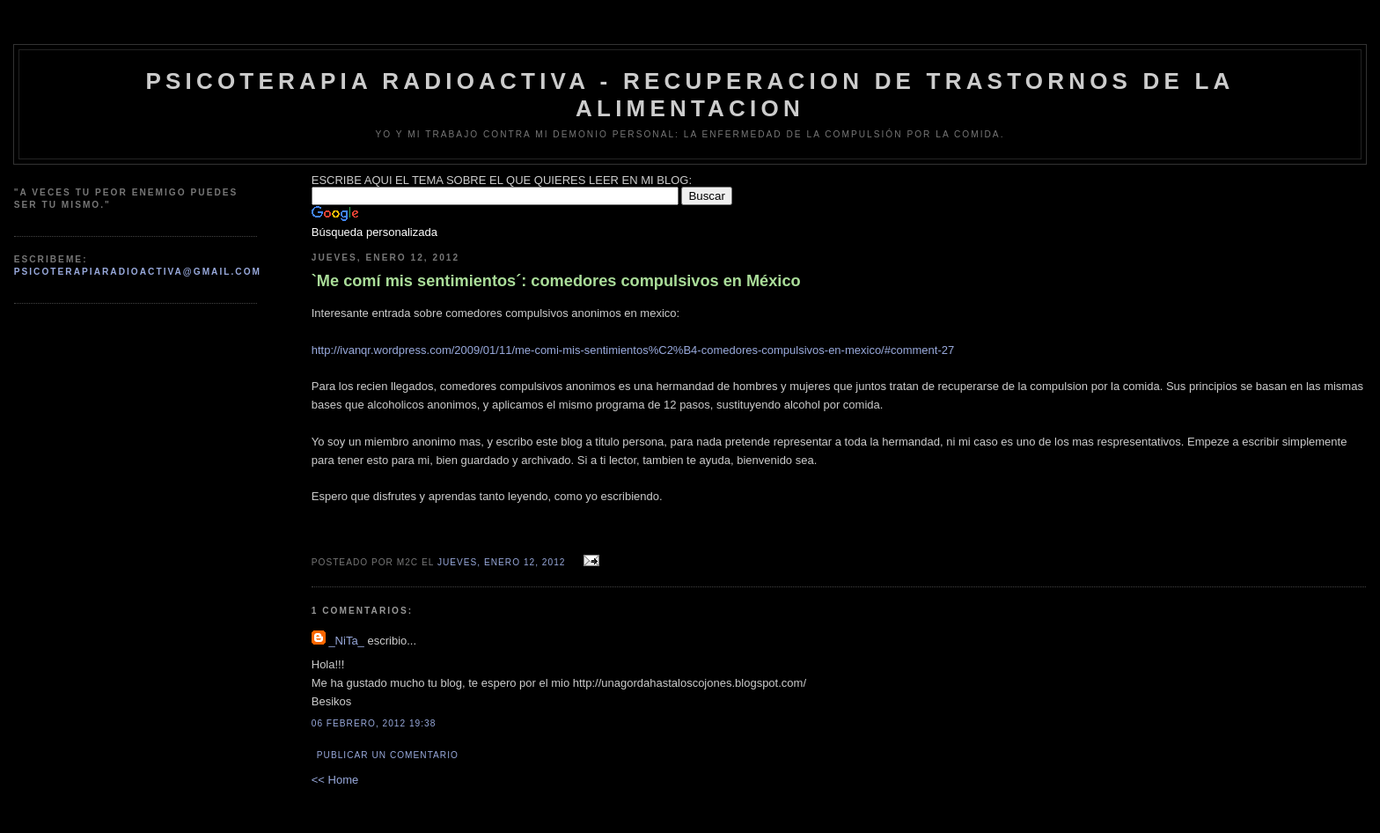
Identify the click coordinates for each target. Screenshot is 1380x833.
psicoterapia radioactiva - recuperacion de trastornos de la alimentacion (689, 95)
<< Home (335, 779)
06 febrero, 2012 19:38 (374, 723)
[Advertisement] (102, 360)
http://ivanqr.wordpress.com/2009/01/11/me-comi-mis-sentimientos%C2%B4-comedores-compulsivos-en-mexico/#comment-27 (633, 350)
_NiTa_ (345, 640)
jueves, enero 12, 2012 (501, 562)
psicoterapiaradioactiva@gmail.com (137, 271)
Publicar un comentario (388, 755)
